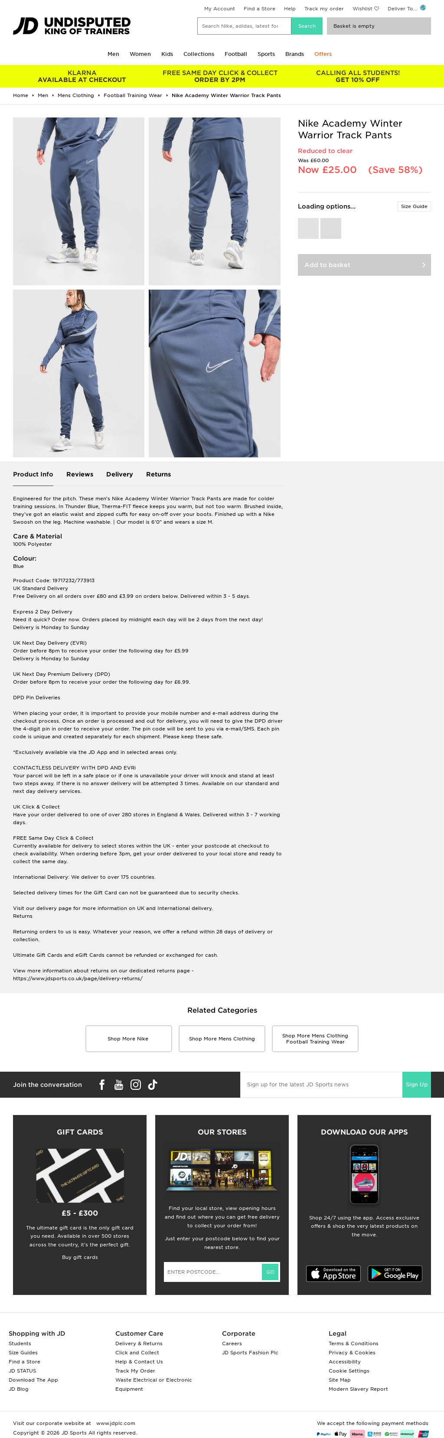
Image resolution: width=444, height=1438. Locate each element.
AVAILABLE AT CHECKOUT (82, 76)
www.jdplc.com (115, 1423)
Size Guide (414, 206)
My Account (219, 9)
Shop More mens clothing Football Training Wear (315, 1039)
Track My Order (135, 1371)
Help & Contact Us (139, 1362)
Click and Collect (137, 1353)
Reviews (79, 474)
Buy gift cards (80, 1257)
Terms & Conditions (354, 1343)
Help (290, 9)
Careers (232, 1343)
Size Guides (23, 1353)
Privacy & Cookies (352, 1353)
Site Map (340, 1380)
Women (140, 54)
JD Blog (19, 1389)
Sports (266, 54)
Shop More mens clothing (222, 1039)
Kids (167, 54)
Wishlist (362, 9)
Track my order (324, 9)
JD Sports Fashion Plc (250, 1353)
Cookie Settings (349, 1371)
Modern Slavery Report (358, 1389)
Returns (158, 474)
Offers (323, 54)
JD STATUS (22, 1371)
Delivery (119, 474)
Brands (294, 54)
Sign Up (417, 1084)
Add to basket (327, 264)
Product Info (33, 474)
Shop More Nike (129, 1039)
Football (236, 54)
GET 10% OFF (357, 76)
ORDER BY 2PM (220, 76)
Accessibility (345, 1362)
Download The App (33, 1380)
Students (20, 1343)
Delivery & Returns (139, 1343)
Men (113, 54)
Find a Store (259, 9)
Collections (198, 54)
